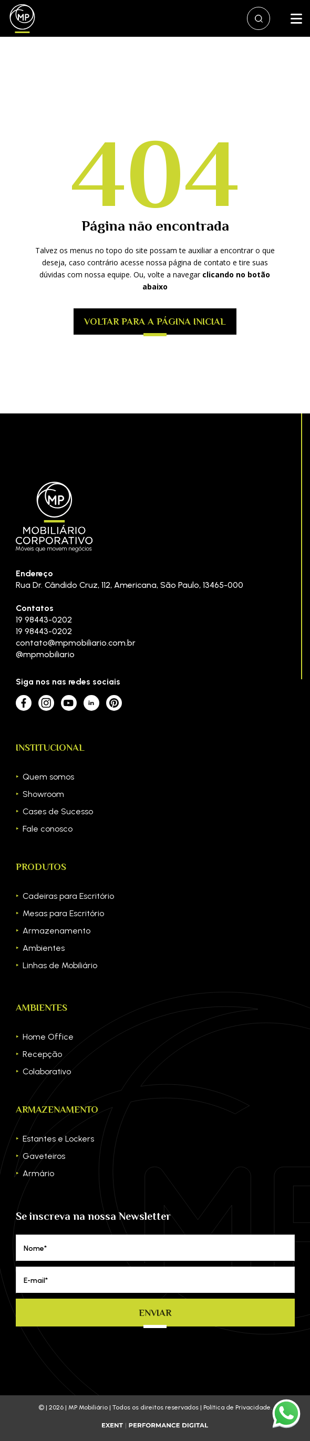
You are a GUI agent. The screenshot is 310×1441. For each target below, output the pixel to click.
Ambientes (44, 948)
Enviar (155, 1313)
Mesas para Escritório (63, 913)
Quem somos (48, 777)
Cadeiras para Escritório (68, 896)
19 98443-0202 (44, 620)
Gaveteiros (44, 1156)
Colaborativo (47, 1071)
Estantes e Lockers (58, 1139)
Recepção (42, 1054)
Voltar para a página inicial (155, 321)
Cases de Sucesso (58, 811)
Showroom (43, 794)
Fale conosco (48, 829)
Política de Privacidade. (237, 1407)
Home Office (48, 1037)
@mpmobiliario (45, 654)
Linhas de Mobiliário (60, 965)
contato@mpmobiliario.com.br (76, 643)
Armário (38, 1173)
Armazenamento (56, 931)
